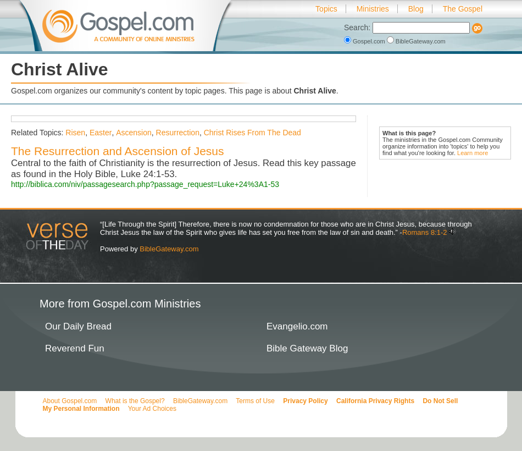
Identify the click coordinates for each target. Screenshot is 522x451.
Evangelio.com (297, 326)
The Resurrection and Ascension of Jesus (117, 151)
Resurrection (177, 132)
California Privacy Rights (375, 401)
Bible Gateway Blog (307, 348)
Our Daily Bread (78, 326)
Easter (101, 132)
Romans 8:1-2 (424, 232)
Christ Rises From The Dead (252, 132)
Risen (75, 132)
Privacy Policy (305, 401)
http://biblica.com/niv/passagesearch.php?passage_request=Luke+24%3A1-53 (145, 184)
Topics (326, 8)
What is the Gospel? (135, 401)
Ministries (373, 8)
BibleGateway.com (416, 41)
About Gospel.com (70, 401)
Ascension (134, 132)
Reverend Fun (74, 348)
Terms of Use (255, 401)
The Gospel (462, 8)
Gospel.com (365, 41)
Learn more (472, 153)
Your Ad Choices (152, 409)
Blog (416, 8)
